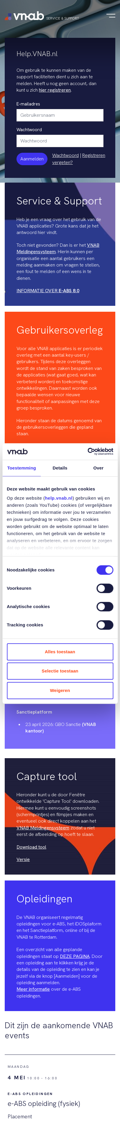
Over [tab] (98, 467)
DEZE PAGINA (75, 956)
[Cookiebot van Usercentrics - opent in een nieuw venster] (87, 451)
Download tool (31, 847)
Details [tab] (60, 467)
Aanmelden (32, 159)
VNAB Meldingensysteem (43, 828)
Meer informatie (33, 989)
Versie (23, 859)
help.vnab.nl (59, 498)
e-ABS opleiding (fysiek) (44, 1103)
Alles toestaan (60, 651)
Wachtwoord (29, 130)
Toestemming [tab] (21, 467)
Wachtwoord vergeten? (65, 158)
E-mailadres (28, 104)
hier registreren (55, 90)
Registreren (93, 155)
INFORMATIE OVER (48, 290)
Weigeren (60, 690)
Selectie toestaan (60, 670)
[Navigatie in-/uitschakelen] (110, 15)
